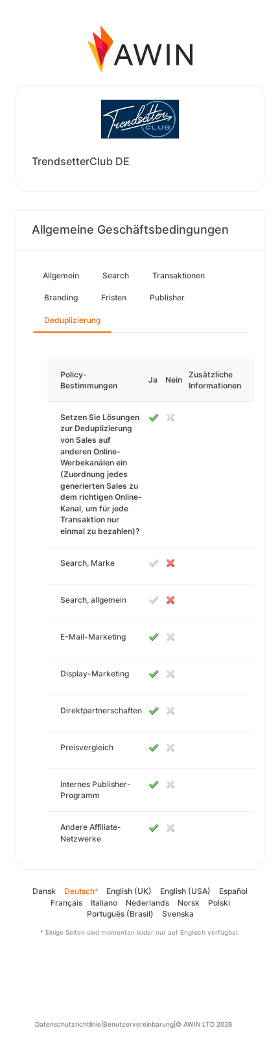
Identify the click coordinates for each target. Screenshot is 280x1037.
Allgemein (61, 275)
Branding (61, 297)
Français (66, 903)
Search (115, 275)
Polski (219, 903)
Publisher (167, 297)
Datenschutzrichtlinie (68, 1024)
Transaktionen (178, 275)
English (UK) (129, 891)
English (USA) (185, 891)
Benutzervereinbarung (138, 1024)
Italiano (104, 903)
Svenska (178, 914)
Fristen (113, 297)
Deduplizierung (72, 320)
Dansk (44, 891)
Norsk (189, 903)
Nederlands (147, 903)
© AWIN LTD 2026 (204, 1024)
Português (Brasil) (120, 914)
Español (233, 891)
